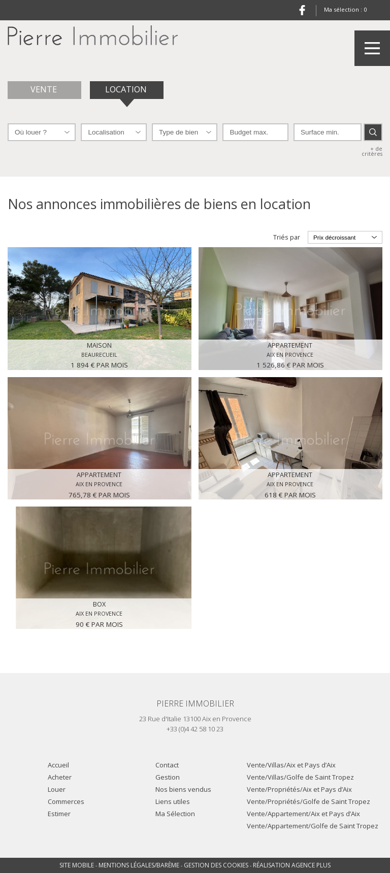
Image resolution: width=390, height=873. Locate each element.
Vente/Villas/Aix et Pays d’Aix (291, 764)
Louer (57, 789)
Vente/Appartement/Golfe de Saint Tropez (312, 825)
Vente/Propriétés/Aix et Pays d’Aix (299, 789)
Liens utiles (172, 801)
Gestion (167, 777)
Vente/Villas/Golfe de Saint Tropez (300, 777)
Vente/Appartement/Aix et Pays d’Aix (303, 813)
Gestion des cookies (216, 865)
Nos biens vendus (183, 789)
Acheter (60, 777)
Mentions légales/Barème (139, 865)
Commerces (66, 801)
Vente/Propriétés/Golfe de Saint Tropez (308, 801)
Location (127, 89)
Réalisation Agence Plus (292, 865)
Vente (44, 89)
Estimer (59, 813)
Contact (167, 764)
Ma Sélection (175, 813)
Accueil (58, 764)
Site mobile (76, 865)
